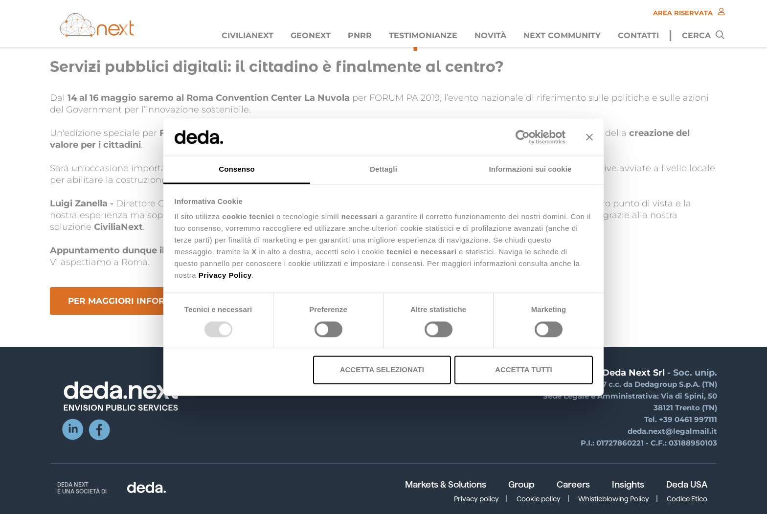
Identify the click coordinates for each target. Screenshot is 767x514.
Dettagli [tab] (383, 169)
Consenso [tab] (236, 169)
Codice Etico (687, 499)
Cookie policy (539, 499)
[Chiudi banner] (589, 137)
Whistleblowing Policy (613, 499)
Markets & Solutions (445, 484)
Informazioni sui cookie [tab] (530, 169)
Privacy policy (476, 499)
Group (521, 484)
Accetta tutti (523, 370)
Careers (573, 484)
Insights (628, 484)
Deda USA (686, 484)
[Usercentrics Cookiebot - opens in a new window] (522, 137)
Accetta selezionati (382, 370)
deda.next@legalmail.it (672, 431)
